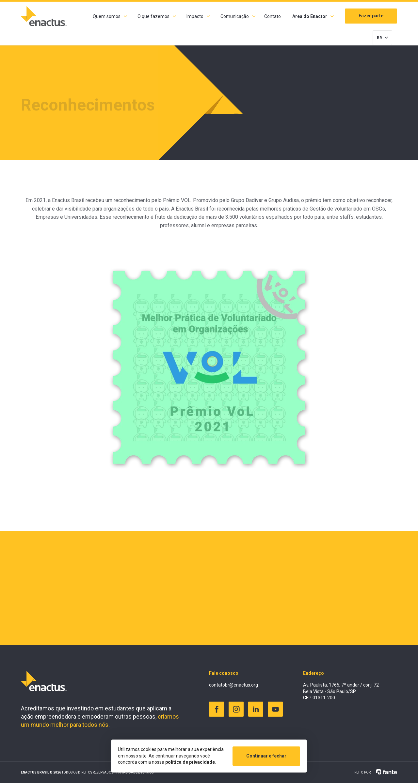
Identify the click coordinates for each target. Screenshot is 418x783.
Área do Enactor (309, 16)
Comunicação (234, 16)
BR (379, 38)
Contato (272, 16)
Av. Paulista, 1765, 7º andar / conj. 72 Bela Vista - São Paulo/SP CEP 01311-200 (341, 691)
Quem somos (107, 16)
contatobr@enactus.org (233, 685)
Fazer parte (371, 15)
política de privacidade (190, 762)
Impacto (194, 16)
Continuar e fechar (266, 755)
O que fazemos (153, 16)
